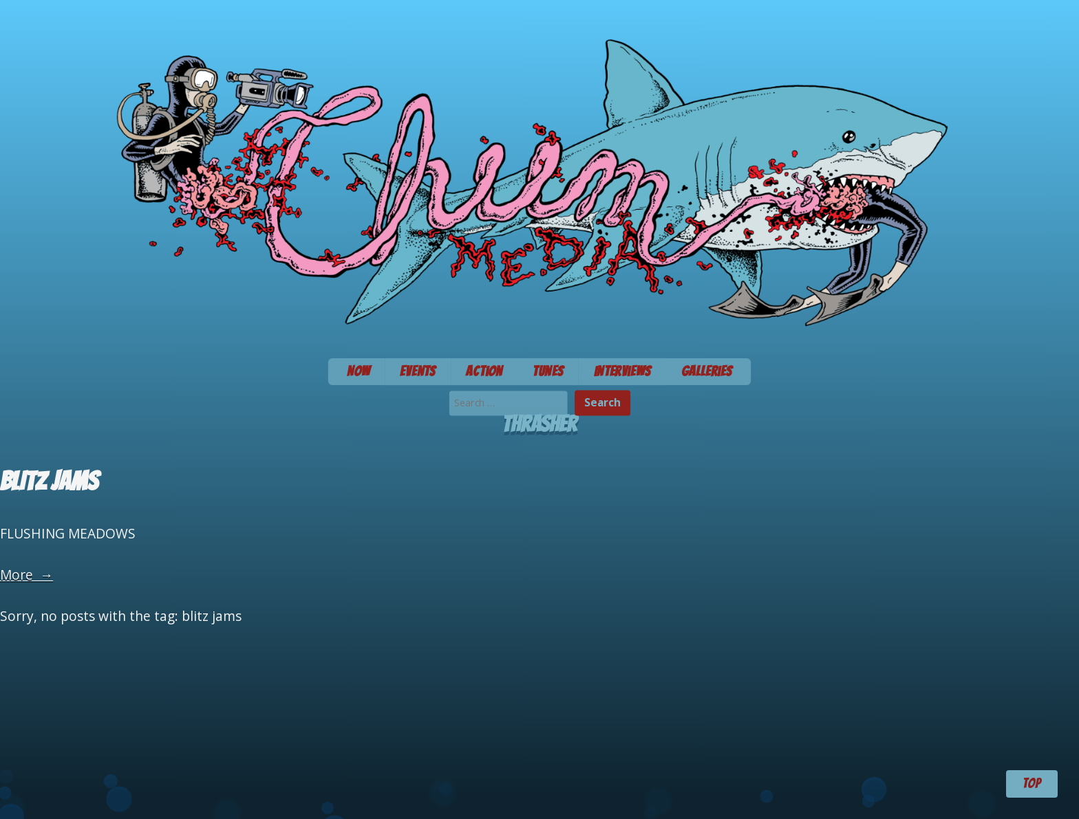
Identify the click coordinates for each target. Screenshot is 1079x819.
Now (358, 371)
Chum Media (539, 174)
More (26, 574)
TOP (1031, 783)
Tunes (548, 371)
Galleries (707, 371)
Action (484, 371)
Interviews (622, 371)
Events (418, 371)
